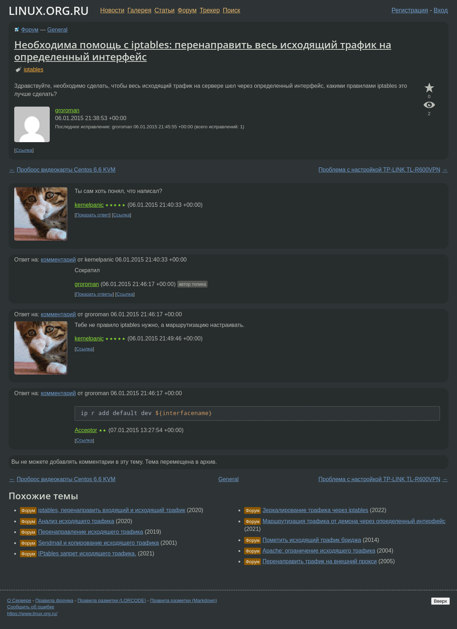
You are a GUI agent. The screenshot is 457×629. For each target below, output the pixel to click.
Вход (441, 10)
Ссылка (24, 150)
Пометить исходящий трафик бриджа (312, 540)
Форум (187, 10)
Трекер (210, 10)
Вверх (440, 601)
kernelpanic (89, 205)
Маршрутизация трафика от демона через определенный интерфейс (354, 521)
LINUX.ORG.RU (49, 10)
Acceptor (86, 430)
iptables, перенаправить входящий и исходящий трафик (111, 510)
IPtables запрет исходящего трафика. (87, 553)
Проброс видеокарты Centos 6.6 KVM (66, 170)
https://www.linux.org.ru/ (32, 613)
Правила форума (55, 600)
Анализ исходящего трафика (76, 521)
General (57, 30)
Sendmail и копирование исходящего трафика (98, 543)
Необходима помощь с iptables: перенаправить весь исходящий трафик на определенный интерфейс (202, 50)
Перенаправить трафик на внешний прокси (320, 561)
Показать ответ (92, 214)
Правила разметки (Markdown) (183, 600)
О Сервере (19, 600)
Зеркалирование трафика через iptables (316, 510)
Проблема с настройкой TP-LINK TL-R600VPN (379, 170)
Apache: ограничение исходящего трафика (319, 551)
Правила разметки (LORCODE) (111, 600)
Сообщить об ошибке (30, 606)
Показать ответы (94, 294)
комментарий (58, 260)
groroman (67, 110)
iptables (33, 69)
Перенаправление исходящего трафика (90, 532)
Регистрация (410, 10)
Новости (112, 10)
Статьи (164, 10)
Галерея (139, 10)
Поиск (231, 10)
